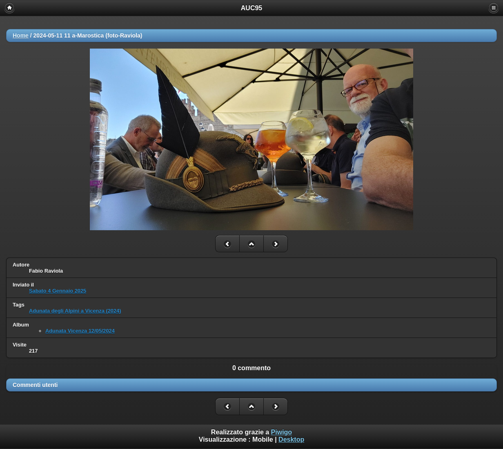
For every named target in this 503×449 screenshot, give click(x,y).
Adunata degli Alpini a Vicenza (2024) (75, 311)
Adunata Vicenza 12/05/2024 (80, 331)
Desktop (291, 439)
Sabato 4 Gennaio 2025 (57, 291)
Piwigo (281, 432)
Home (21, 35)
